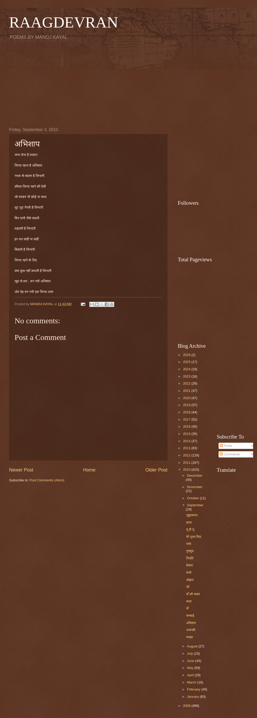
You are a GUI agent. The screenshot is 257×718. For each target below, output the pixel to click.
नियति (189, 558)
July (190, 653)
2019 (187, 405)
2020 (187, 398)
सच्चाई (190, 616)
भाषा (188, 544)
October (193, 498)
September (195, 505)
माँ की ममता (193, 594)
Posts (226, 446)
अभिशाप (191, 623)
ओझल (190, 580)
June (191, 661)
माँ (187, 608)
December (194, 475)
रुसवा (189, 637)
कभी (188, 573)
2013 (187, 448)
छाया (189, 522)
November (194, 487)
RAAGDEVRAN (63, 22)
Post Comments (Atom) (47, 480)
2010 (187, 469)
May (190, 668)
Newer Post (21, 470)
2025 (187, 362)
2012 (187, 455)
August (192, 646)
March (192, 682)
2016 (187, 426)
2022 (187, 383)
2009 (187, 706)
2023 (187, 376)
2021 (187, 391)
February (194, 689)
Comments (230, 454)
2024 (187, 369)
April (190, 675)
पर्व (188, 587)
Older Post (156, 470)
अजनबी (190, 630)
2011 (187, 462)
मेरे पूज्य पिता (193, 537)
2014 (187, 441)
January (193, 697)
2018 (187, 412)
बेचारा (189, 565)
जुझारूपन (192, 515)
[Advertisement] (128, 83)
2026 (187, 355)
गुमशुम (189, 551)
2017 (187, 419)
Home (89, 470)
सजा (189, 601)
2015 (187, 434)
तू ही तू (190, 529)
